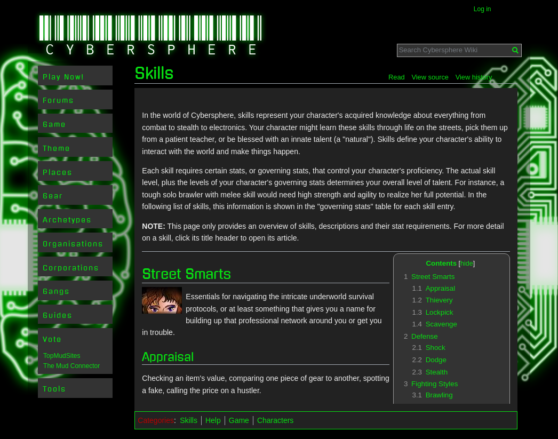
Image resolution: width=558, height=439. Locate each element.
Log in (482, 9)
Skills (188, 420)
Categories (156, 420)
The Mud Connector (71, 366)
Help (213, 420)
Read (396, 77)
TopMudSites (61, 356)
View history (474, 77)
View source (429, 77)
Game (239, 420)
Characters (275, 420)
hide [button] (466, 263)
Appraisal (168, 357)
